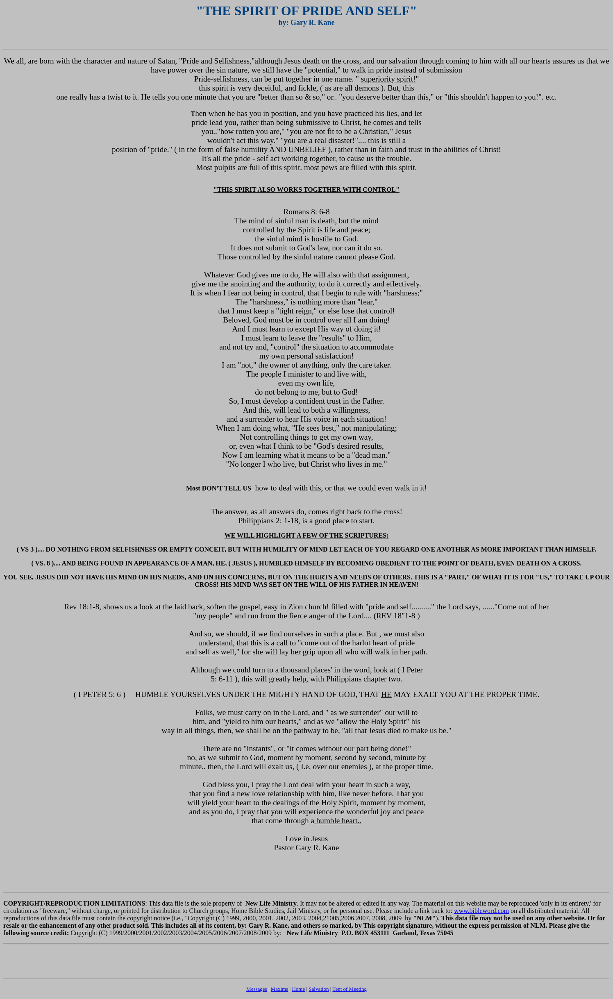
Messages (256, 989)
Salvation (319, 989)
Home (298, 989)
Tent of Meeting (349, 989)
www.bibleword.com (481, 910)
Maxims (279, 989)
